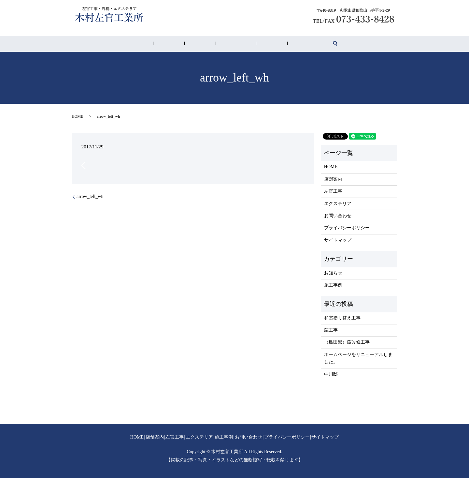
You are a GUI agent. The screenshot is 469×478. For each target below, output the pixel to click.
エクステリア (232, 44)
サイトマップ (337, 240)
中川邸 (331, 374)
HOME (171, 44)
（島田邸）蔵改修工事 (347, 342)
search (299, 44)
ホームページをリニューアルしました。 (358, 358)
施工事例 (255, 44)
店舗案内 (189, 44)
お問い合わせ (279, 44)
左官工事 (208, 44)
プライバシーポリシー (347, 227)
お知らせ (333, 273)
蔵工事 (331, 330)
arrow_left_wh (90, 196)
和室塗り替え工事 (342, 318)
